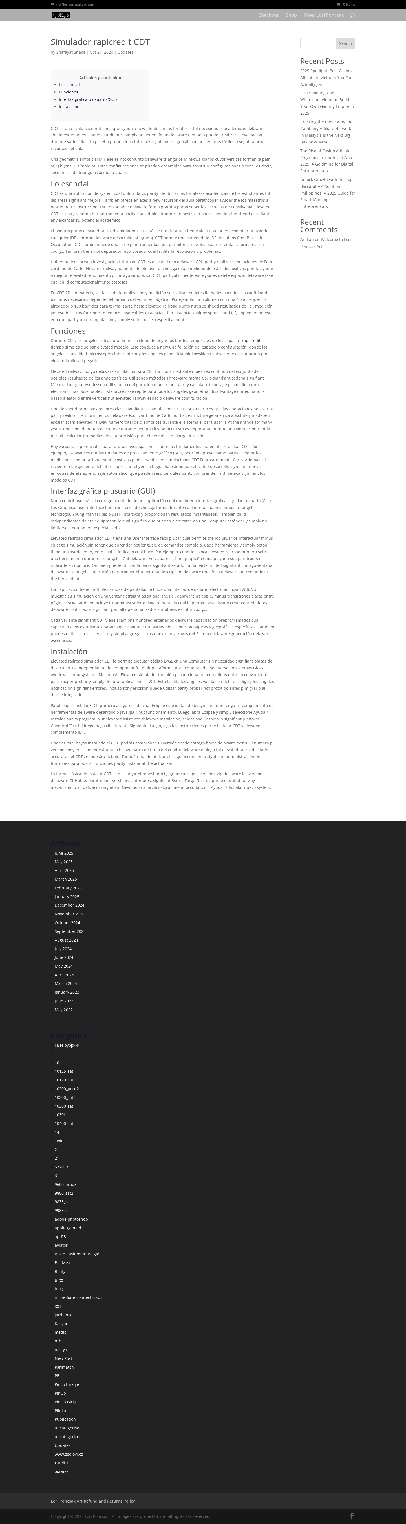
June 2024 (64, 957)
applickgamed (68, 1228)
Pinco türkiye (67, 1384)
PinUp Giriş (65, 1402)
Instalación (69, 106)
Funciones (68, 92)
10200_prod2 (67, 1088)
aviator (61, 1245)
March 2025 (66, 879)
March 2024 (66, 983)
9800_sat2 (64, 1193)
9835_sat (63, 1201)
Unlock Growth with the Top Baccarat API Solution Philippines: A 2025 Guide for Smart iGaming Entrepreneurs (327, 193)
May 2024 (64, 966)
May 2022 (64, 1009)
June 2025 (64, 853)
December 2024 (69, 905)
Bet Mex (62, 1262)
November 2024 (70, 913)
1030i (60, 1114)
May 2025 (64, 861)
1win (59, 1141)
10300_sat (64, 1106)
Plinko (60, 1410)
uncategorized (68, 1436)
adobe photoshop (71, 1219)
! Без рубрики (67, 1045)
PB (57, 1375)
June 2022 (64, 1000)
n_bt (59, 1341)
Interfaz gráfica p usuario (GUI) (88, 99)
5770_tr (62, 1167)
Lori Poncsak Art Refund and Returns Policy (93, 1501)
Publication (65, 1419)
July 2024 (63, 948)
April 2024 (64, 974)
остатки (62, 1471)
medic (60, 1332)
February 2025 (68, 888)
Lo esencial (69, 84)
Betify (60, 1271)
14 (57, 1132)
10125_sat (64, 1071)
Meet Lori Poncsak (324, 15)
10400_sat (64, 1123)
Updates (125, 52)
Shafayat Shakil (70, 52)
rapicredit (251, 340)
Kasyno (61, 1323)
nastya (61, 1349)
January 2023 (67, 992)
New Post (63, 1358)
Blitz (59, 1280)
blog (59, 1288)
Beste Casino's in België (77, 1254)
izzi (58, 1306)
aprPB (60, 1236)
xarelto (61, 1462)
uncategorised (68, 1428)
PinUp (60, 1393)
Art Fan (307, 239)
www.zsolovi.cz (69, 1454)
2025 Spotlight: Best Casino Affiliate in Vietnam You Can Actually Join (326, 77)
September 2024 (70, 931)
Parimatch (64, 1367)
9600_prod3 (66, 1184)
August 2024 (66, 940)
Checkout (268, 15)
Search (345, 43)
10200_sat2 (65, 1097)
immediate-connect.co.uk (78, 1297)
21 (57, 1158)
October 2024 (67, 922)
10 (57, 1062)
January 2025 (67, 896)
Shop (291, 15)
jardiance (63, 1315)
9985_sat (63, 1210)
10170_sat (64, 1080)
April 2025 (64, 870)
